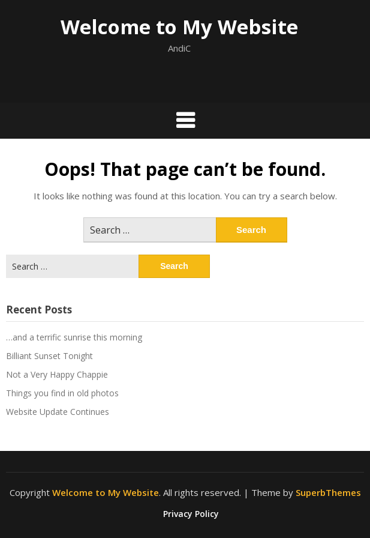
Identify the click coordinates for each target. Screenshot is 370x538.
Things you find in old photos (62, 393)
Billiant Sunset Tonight (49, 355)
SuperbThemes (328, 492)
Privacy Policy (191, 514)
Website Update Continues (57, 411)
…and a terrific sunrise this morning (74, 337)
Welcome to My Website (179, 26)
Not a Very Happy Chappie (57, 374)
